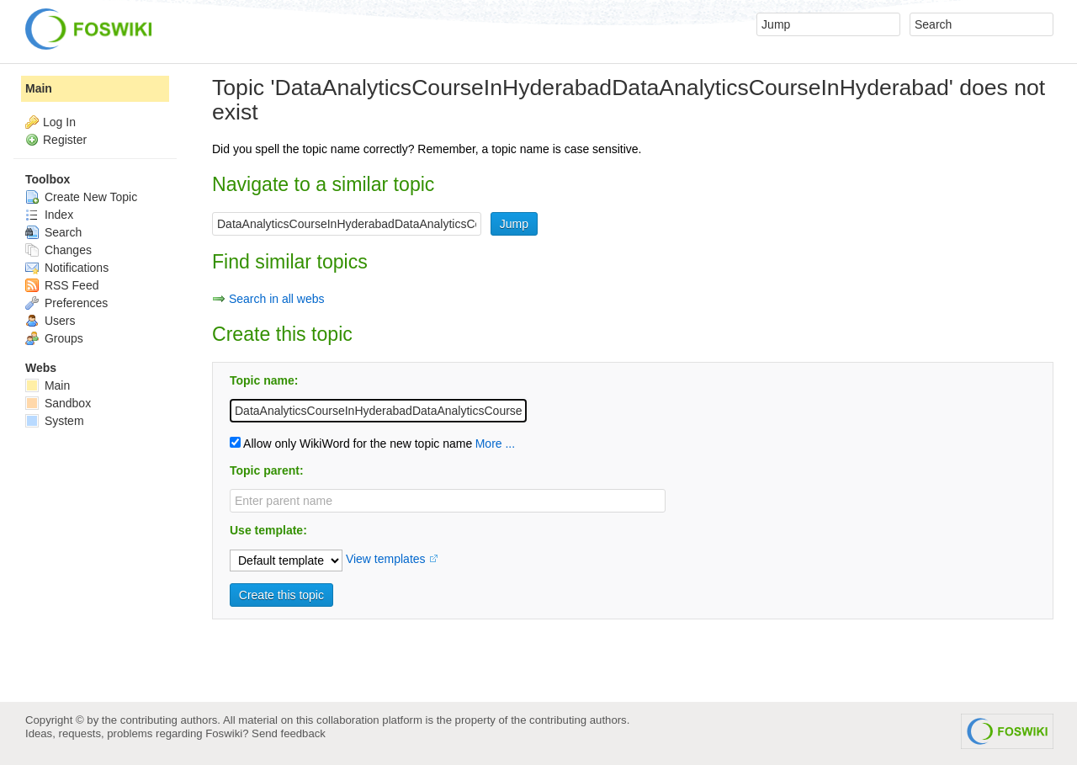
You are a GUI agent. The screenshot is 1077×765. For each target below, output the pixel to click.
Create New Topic (81, 197)
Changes (58, 250)
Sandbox (58, 403)
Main (38, 88)
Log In (59, 122)
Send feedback (289, 733)
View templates (386, 559)
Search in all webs (277, 298)
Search (53, 232)
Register (65, 139)
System (54, 421)
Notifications (67, 267)
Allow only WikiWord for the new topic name (351, 443)
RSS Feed (61, 285)
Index (49, 214)
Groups (54, 338)
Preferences (66, 303)
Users (50, 320)
